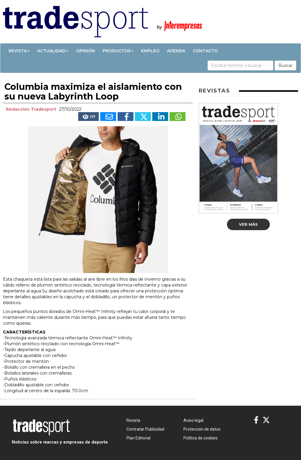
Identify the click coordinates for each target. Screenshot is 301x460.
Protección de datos (201, 429)
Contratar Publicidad (145, 429)
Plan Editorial (138, 438)
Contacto (205, 50)
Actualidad (52, 50)
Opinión (85, 50)
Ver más (248, 224)
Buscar (285, 65)
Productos (118, 50)
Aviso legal (193, 420)
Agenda (176, 50)
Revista (19, 50)
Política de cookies (200, 438)
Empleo (150, 50)
